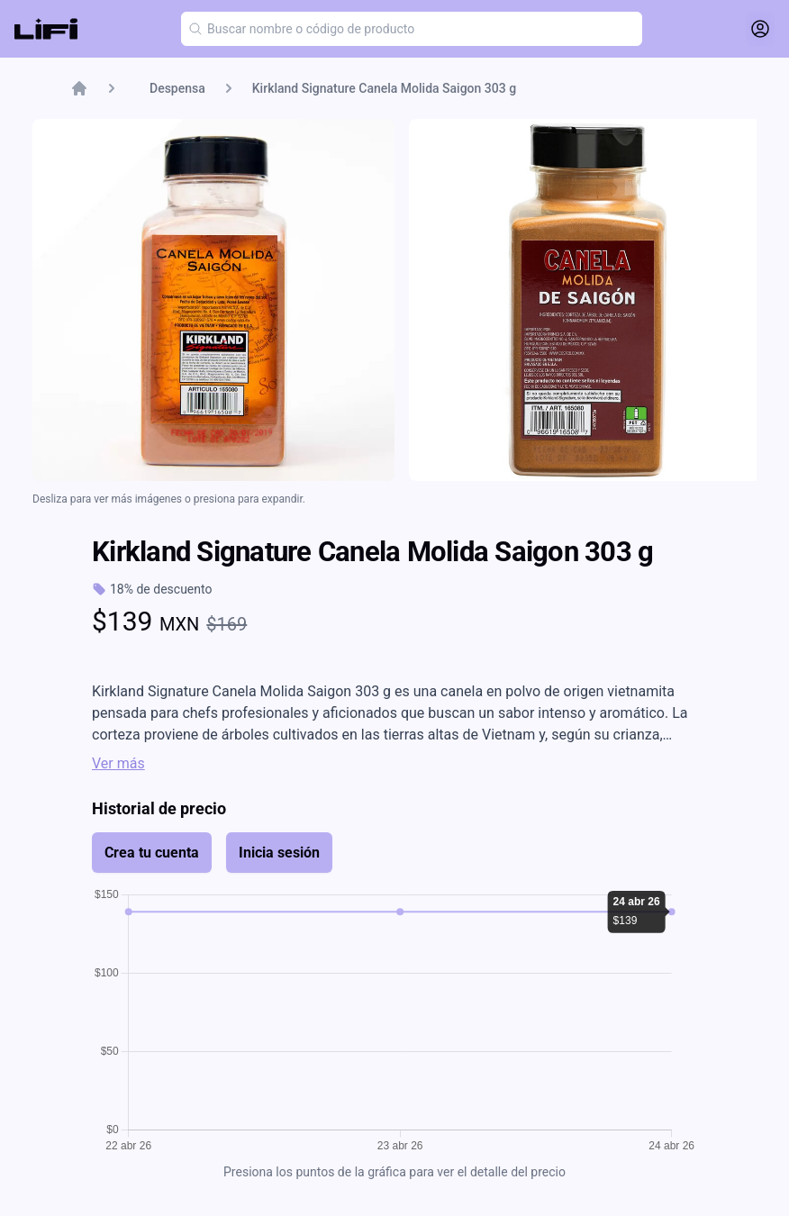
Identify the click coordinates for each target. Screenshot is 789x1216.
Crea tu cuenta (151, 852)
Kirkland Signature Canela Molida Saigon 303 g (384, 88)
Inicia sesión (279, 852)
